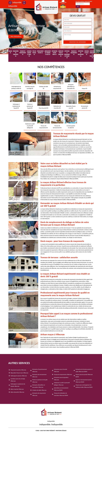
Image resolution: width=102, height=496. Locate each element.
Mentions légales (61, 430)
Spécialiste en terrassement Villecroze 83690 (61, 389)
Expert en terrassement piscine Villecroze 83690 (84, 381)
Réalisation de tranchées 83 (15, 53)
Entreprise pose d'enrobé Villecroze (60, 370)
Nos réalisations (16, 36)
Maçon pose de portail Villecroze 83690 (84, 376)
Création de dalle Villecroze (39, 390)
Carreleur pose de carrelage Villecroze (18, 380)
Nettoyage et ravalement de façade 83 (67, 54)
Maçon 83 (10, 51)
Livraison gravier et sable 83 (29, 53)
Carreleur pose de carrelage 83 (60, 53)
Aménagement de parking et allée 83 (48, 52)
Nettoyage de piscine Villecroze (19, 376)
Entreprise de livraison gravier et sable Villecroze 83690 (84, 370)
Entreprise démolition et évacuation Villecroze (38, 386)
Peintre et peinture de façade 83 (98, 55)
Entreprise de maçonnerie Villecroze (39, 394)
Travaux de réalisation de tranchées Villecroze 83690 (61, 394)
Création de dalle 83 (86, 52)
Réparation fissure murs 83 (54, 52)
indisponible (14, 2)
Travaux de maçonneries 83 (74, 52)
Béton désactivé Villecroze (17, 392)
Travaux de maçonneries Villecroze (63, 374)
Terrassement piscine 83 (40, 51)
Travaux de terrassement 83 (22, 52)
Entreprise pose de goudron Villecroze (61, 379)
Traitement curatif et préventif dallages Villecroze (62, 384)
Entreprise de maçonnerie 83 (81, 53)
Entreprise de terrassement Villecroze (39, 376)
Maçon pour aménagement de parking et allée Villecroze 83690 (84, 386)
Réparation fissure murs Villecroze (19, 373)
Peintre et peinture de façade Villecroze (39, 381)
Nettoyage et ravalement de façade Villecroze (18, 385)
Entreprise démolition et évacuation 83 (92, 54)
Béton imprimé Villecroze (17, 389)
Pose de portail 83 (34, 52)
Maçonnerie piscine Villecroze (18, 370)
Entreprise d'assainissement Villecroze (39, 370)
